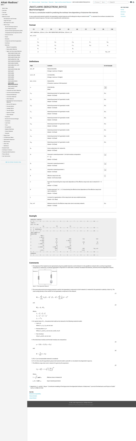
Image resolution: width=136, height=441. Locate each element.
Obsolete (7, 133)
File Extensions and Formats (10, 18)
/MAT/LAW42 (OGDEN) (13, 63)
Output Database (9, 131)
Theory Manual (5, 154)
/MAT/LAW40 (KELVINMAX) (14, 61)
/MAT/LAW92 (11, 79)
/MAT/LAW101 (11, 88)
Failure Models (10, 114)
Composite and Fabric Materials (14, 90)
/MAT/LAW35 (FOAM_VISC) (14, 57)
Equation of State (10, 112)
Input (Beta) (8, 137)
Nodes (6, 36)
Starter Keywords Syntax (10, 28)
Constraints (7, 120)
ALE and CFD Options (11, 104)
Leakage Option (10, 108)
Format (122, 9)
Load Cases (7, 122)
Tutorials (4, 12)
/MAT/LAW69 (11, 67)
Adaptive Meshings (9, 129)
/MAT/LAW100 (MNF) (12, 86)
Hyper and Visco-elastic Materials (14, 51)
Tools (6, 125)
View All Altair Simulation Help (14, 162)
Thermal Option (10, 110)
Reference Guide (6, 16)
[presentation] (38, 39)
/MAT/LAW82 (11, 73)
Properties (7, 116)
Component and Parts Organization (13, 41)
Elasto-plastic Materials (12, 49)
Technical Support (89, 404)
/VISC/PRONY (32, 398)
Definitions (6, 145)
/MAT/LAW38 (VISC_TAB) (13, 59)
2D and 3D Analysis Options (11, 26)
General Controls (9, 34)
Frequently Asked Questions (8, 152)
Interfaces (7, 43)
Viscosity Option (10, 106)
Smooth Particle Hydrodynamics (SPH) (13, 30)
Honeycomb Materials (11, 94)
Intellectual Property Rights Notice (76, 404)
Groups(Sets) (8, 127)
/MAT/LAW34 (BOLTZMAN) (14, 55)
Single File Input (7, 20)
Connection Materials (11, 96)
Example (122, 14)
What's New (5, 8)
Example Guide (5, 147)
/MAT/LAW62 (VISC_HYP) (13, 65)
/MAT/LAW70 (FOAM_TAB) (14, 69)
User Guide (4, 14)
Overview (4, 10)
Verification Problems (7, 149)
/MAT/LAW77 (11, 71)
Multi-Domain (7, 141)
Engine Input (7, 135)
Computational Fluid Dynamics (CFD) (13, 32)
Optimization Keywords (9, 139)
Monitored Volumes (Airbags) (12, 118)
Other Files (6, 143)
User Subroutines (6, 156)
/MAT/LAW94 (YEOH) (12, 81)
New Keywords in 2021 (9, 22)
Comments (123, 16)
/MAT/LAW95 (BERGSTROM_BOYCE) (13, 83)
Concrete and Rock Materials (13, 92)
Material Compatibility (12, 47)
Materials (7, 45)
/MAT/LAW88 (11, 75)
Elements (7, 38)
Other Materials (10, 98)
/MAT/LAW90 (11, 77)
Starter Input (7, 24)
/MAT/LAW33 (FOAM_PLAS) (14, 53)
